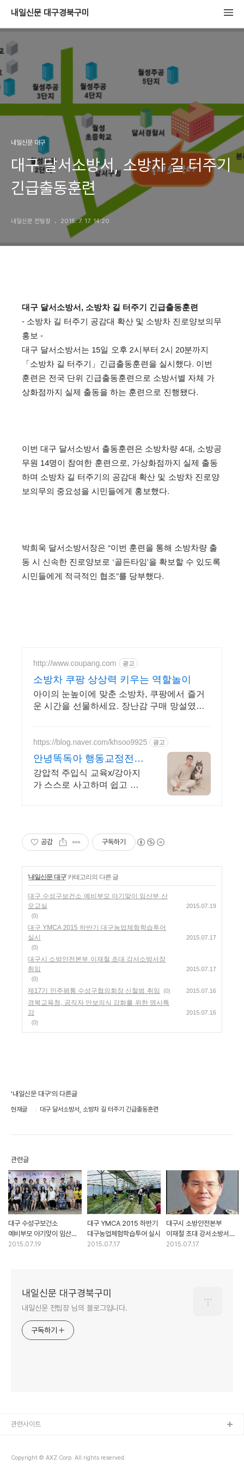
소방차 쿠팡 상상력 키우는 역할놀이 (112, 679)
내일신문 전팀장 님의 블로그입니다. (74, 1308)
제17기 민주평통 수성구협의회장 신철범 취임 (94, 991)
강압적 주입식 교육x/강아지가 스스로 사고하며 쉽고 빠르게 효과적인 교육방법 (87, 779)
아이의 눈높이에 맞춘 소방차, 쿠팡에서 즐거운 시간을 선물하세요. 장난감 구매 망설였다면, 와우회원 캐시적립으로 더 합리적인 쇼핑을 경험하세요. (119, 700)
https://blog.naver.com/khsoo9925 (90, 742)
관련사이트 (26, 1424)
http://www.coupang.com (75, 663)
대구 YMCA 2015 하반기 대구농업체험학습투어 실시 (97, 932)
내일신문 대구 (46, 877)
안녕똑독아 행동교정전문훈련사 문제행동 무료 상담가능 (88, 759)
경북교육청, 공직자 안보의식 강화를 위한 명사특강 (98, 1007)
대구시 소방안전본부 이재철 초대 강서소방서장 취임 (97, 964)
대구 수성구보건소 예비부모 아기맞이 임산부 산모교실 (98, 901)
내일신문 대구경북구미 (50, 13)
